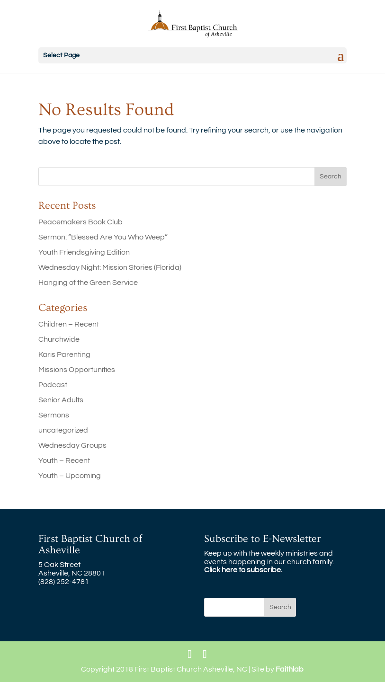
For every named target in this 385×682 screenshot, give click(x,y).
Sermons (53, 415)
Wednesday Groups (72, 445)
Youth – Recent (64, 460)
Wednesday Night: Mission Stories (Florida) (109, 267)
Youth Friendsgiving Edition (84, 252)
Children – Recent (68, 324)
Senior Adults (60, 400)
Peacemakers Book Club (80, 222)
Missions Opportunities (76, 369)
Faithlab (290, 669)
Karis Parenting (64, 354)
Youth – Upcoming (69, 475)
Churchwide (59, 339)
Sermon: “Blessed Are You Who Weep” (103, 237)
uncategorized (63, 430)
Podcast (52, 385)
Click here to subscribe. (243, 570)
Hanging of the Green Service (88, 282)
